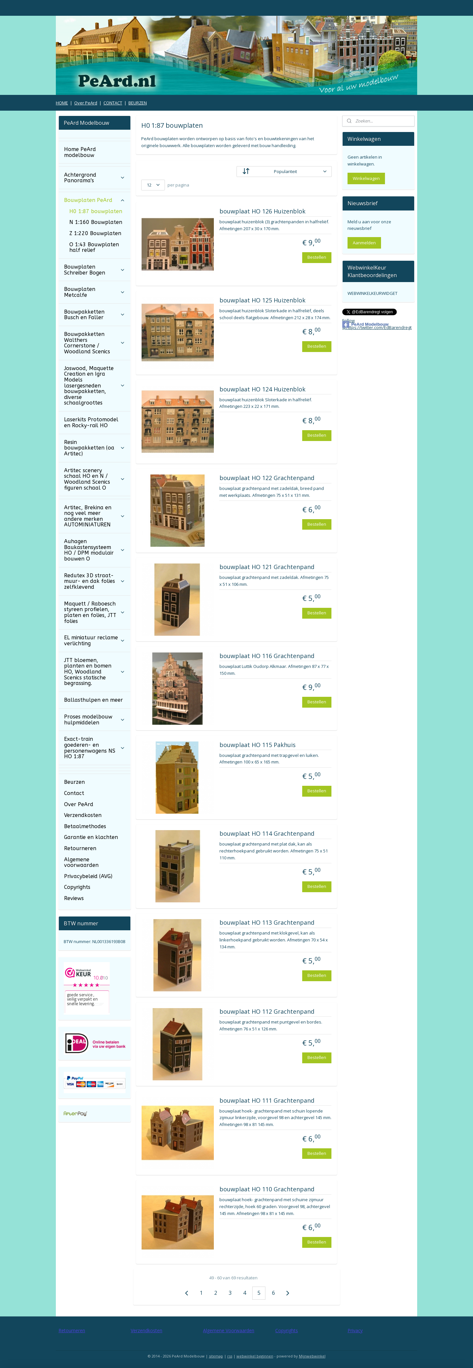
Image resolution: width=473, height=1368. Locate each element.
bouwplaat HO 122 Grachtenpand (266, 478)
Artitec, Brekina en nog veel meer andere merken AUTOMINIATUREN (94, 516)
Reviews (74, 898)
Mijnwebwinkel (312, 1356)
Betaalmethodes (85, 826)
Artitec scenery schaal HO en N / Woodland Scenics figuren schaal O (94, 479)
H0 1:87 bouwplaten (95, 211)
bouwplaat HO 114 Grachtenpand (266, 833)
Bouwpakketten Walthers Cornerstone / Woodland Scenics (94, 343)
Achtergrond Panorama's (94, 178)
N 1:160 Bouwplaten (95, 222)
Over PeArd (85, 103)
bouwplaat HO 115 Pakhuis (257, 745)
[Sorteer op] (284, 171)
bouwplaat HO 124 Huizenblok (262, 389)
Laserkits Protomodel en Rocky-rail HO (91, 422)
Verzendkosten (82, 815)
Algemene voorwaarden (81, 862)
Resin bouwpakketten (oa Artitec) (94, 448)
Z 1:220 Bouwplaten (95, 233)
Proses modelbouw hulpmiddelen (94, 720)
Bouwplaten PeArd (94, 200)
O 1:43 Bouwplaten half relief (94, 247)
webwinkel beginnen (254, 1356)
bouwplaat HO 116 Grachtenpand (266, 656)
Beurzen (74, 782)
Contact (74, 793)
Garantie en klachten (91, 837)
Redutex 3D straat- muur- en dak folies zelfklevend (94, 581)
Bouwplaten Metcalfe (94, 292)
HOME (62, 103)
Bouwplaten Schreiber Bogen (94, 270)
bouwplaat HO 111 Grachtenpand (266, 1100)
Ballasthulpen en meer (93, 700)
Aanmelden (364, 243)
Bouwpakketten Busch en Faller (94, 315)
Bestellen (316, 257)
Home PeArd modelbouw (80, 152)
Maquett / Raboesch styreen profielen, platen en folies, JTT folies (94, 612)
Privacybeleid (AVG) (88, 876)
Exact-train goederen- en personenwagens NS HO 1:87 (94, 748)
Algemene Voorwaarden (228, 1330)
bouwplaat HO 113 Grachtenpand (266, 922)
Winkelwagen (366, 178)
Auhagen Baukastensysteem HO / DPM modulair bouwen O (94, 550)
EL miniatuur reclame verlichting (94, 640)
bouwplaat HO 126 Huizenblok (262, 211)
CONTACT (112, 103)
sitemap (216, 1356)
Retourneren (80, 848)
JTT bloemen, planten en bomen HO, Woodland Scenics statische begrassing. (94, 671)
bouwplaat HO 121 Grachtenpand (266, 567)
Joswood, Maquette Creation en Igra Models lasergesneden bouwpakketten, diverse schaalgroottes (94, 385)
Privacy (355, 1330)
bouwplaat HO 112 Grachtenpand (266, 1011)
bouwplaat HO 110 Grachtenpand (266, 1189)
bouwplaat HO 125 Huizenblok (262, 300)
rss (229, 1356)
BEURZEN (137, 103)
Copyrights (77, 887)
